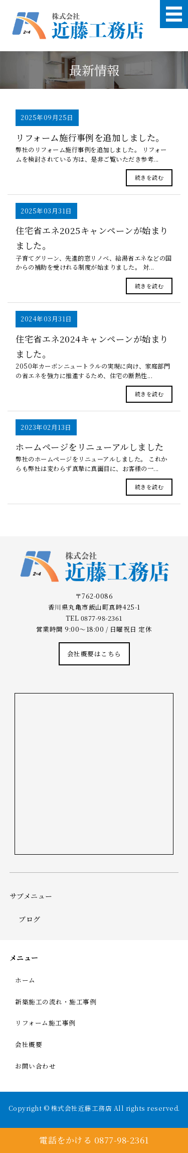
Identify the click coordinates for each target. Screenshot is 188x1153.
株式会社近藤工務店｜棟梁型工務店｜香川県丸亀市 (77, 26)
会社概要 (28, 1044)
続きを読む (149, 177)
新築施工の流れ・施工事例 (55, 1001)
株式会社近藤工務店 (81, 1108)
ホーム (25, 980)
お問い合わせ (35, 1066)
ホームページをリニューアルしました (90, 446)
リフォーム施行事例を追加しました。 (90, 137)
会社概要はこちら (94, 653)
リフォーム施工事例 (45, 1022)
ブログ (30, 919)
